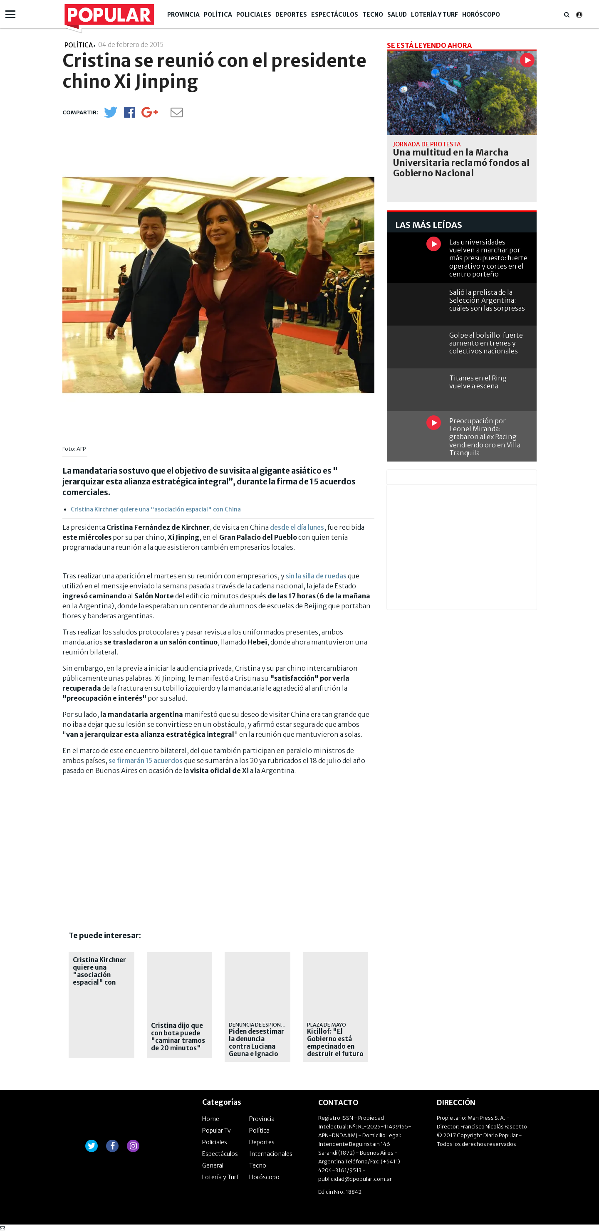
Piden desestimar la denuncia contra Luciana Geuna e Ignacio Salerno (256, 1046)
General (212, 1165)
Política (218, 14)
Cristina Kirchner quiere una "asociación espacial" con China (156, 509)
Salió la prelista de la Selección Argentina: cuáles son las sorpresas (487, 300)
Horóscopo (481, 14)
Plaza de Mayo (326, 1025)
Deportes (291, 14)
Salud (397, 14)
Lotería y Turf (434, 14)
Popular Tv (216, 1130)
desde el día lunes (297, 527)
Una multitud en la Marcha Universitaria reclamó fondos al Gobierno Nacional (461, 163)
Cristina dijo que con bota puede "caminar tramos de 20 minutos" (178, 1037)
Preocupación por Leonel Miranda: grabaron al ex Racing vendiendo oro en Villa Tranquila (484, 437)
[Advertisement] (132, 840)
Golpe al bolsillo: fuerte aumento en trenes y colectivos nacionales (486, 343)
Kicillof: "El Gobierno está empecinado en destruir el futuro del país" (335, 1046)
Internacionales (270, 1154)
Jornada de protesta (427, 144)
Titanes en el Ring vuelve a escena (478, 382)
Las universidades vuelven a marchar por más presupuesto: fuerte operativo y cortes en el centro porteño (488, 258)
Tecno (372, 14)
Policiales (253, 14)
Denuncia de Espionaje (259, 1025)
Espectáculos (334, 14)
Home (210, 1119)
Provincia (183, 14)
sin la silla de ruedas (316, 576)
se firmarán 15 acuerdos (146, 760)
